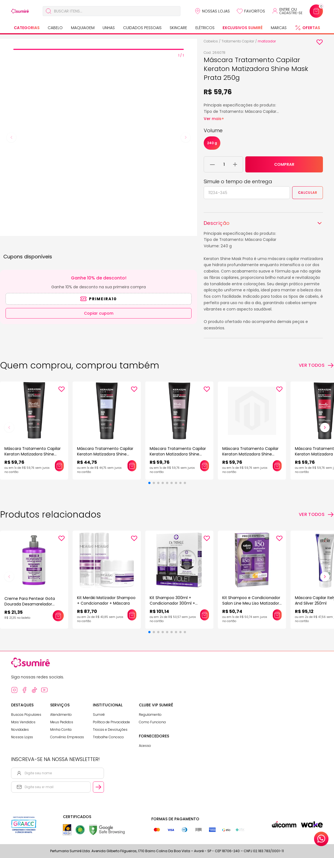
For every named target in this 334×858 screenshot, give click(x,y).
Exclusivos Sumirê (242, 27)
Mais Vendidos (23, 722)
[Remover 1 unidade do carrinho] (212, 164)
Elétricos (205, 27)
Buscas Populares (26, 714)
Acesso (145, 745)
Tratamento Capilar (237, 41)
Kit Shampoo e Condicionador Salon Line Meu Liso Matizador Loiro (251, 603)
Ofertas (311, 27)
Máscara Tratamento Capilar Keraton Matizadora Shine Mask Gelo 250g (105, 454)
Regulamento (150, 714)
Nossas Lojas (216, 11)
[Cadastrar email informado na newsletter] (98, 787)
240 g (212, 143)
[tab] (98, 49)
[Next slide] (185, 137)
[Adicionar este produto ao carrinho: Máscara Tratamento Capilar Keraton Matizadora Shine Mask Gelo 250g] (132, 465)
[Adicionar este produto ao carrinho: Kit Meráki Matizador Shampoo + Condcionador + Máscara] (132, 614)
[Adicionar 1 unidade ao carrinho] (235, 164)
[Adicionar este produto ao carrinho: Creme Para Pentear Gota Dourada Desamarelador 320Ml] (58, 615)
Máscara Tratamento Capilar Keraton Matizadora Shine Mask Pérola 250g (178, 454)
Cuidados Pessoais (142, 27)
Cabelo (55, 27)
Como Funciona (152, 722)
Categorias (27, 27)
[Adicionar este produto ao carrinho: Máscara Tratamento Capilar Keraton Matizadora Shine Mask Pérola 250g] (204, 465)
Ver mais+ (214, 118)
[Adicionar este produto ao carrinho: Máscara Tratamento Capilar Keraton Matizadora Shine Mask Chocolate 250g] (59, 465)
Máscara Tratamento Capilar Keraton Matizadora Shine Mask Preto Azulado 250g (250, 454)
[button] (149, 483)
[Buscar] (48, 11)
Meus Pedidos (61, 722)
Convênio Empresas (67, 737)
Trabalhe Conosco (108, 737)
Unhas (109, 27)
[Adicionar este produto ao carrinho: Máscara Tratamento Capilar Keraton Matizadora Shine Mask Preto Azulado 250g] (277, 465)
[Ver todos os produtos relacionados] (316, 514)
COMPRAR (284, 164)
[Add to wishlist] (319, 42)
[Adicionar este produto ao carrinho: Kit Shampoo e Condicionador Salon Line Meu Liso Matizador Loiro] (277, 614)
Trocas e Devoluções (110, 729)
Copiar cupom (98, 313)
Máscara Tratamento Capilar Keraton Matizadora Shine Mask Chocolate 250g (32, 454)
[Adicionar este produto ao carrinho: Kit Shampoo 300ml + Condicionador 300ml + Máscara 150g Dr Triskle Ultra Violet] (204, 614)
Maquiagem (83, 27)
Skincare (178, 27)
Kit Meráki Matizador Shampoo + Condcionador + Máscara (106, 600)
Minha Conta (61, 729)
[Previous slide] (11, 137)
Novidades (20, 729)
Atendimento (61, 714)
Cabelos (211, 41)
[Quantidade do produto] (224, 164)
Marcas (279, 27)
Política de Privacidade (111, 722)
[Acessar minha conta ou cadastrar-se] (287, 11)
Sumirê (99, 714)
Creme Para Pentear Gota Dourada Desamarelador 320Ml (29, 604)
